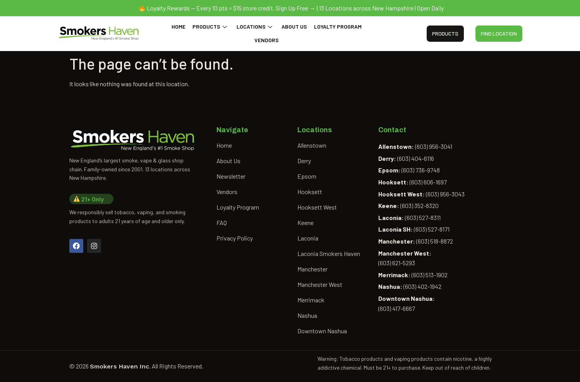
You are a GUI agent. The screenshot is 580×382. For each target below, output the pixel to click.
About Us (293, 26)
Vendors (266, 40)
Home (180, 26)
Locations (254, 26)
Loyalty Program (336, 26)
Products (211, 26)
